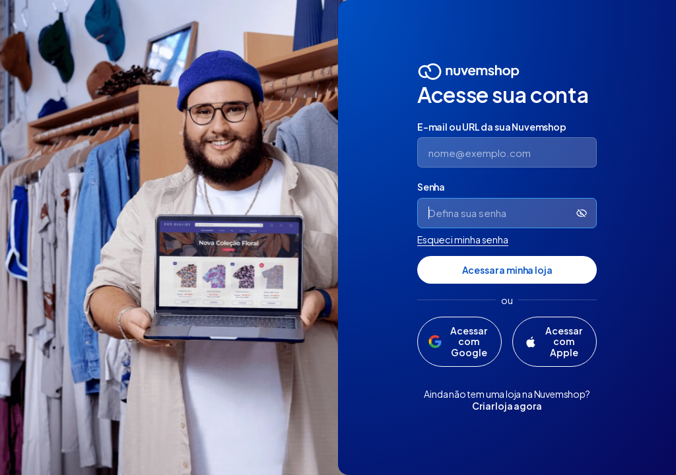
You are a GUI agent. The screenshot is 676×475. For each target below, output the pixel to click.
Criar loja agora (506, 406)
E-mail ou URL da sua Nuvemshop (491, 127)
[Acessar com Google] (459, 342)
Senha (431, 187)
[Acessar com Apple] (554, 342)
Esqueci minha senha (462, 239)
